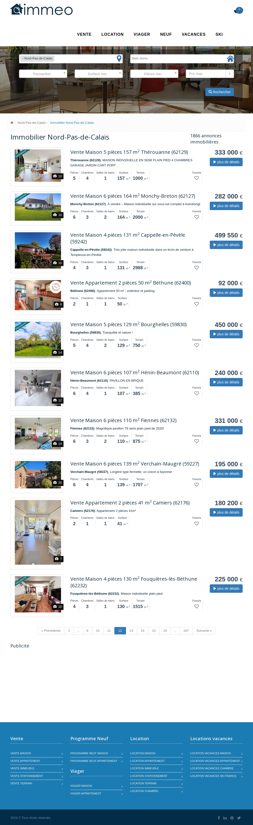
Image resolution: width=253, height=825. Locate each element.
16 (165, 630)
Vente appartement (25, 760)
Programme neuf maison (89, 753)
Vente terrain (21, 783)
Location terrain (143, 783)
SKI (219, 34)
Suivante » (203, 630)
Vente (84, 34)
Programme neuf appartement (93, 760)
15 (154, 630)
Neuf (166, 34)
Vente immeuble (22, 768)
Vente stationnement (26, 775)
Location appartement (147, 760)
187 (186, 630)
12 (120, 630)
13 (131, 630)
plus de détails (226, 162)
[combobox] (71, 58)
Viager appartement (86, 793)
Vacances (194, 34)
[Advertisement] (51, 685)
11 (109, 630)
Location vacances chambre (212, 768)
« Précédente (51, 630)
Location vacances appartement (215, 760)
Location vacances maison (210, 753)
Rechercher (220, 92)
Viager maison (81, 785)
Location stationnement (149, 775)
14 (142, 630)
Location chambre (144, 790)
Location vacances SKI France (213, 775)
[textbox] (56, 58)
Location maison (142, 753)
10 (97, 630)
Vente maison (20, 753)
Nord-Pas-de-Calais (32, 123)
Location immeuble (144, 768)
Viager (142, 34)
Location (112, 34)
